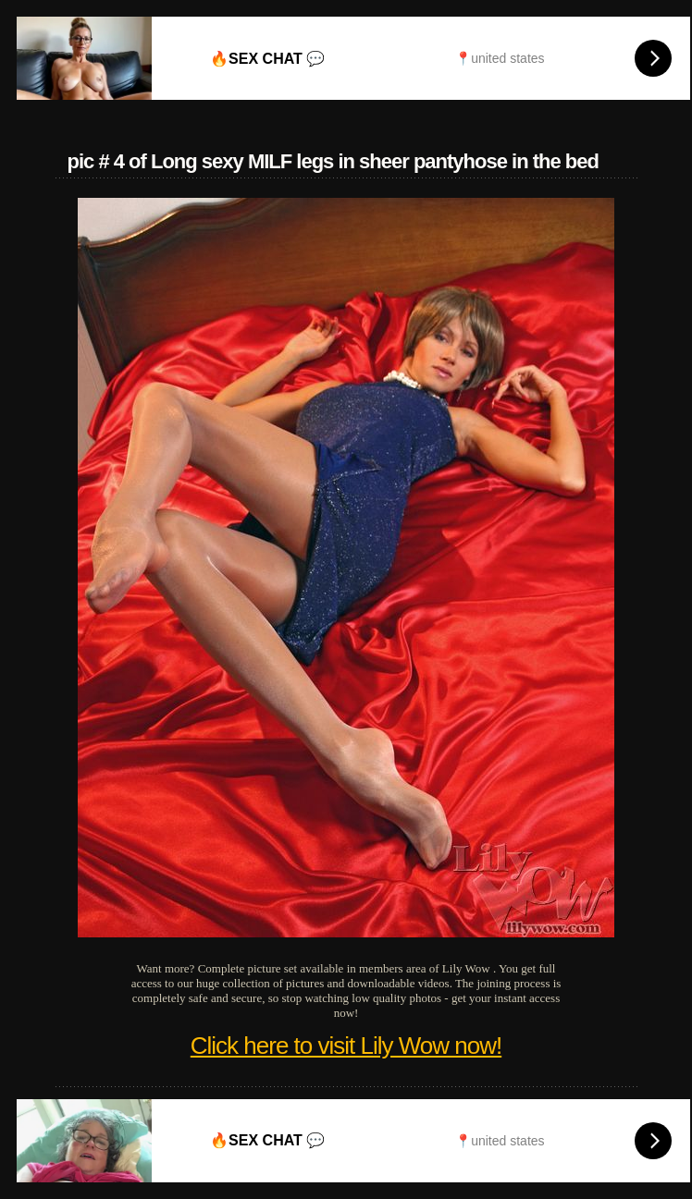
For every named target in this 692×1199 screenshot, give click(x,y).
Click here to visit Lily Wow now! (346, 1045)
